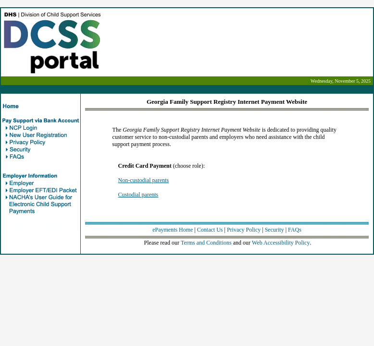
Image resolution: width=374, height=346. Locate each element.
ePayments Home (172, 229)
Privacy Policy (244, 229)
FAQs (294, 229)
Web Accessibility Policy (281, 242)
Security (274, 229)
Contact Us (210, 229)
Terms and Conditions (206, 242)
